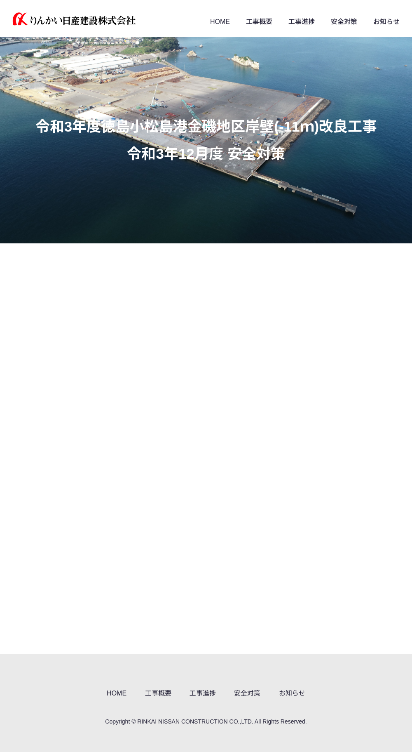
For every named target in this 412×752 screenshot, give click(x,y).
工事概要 (259, 21)
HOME (220, 21)
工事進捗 (301, 21)
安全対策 (344, 21)
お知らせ (386, 21)
